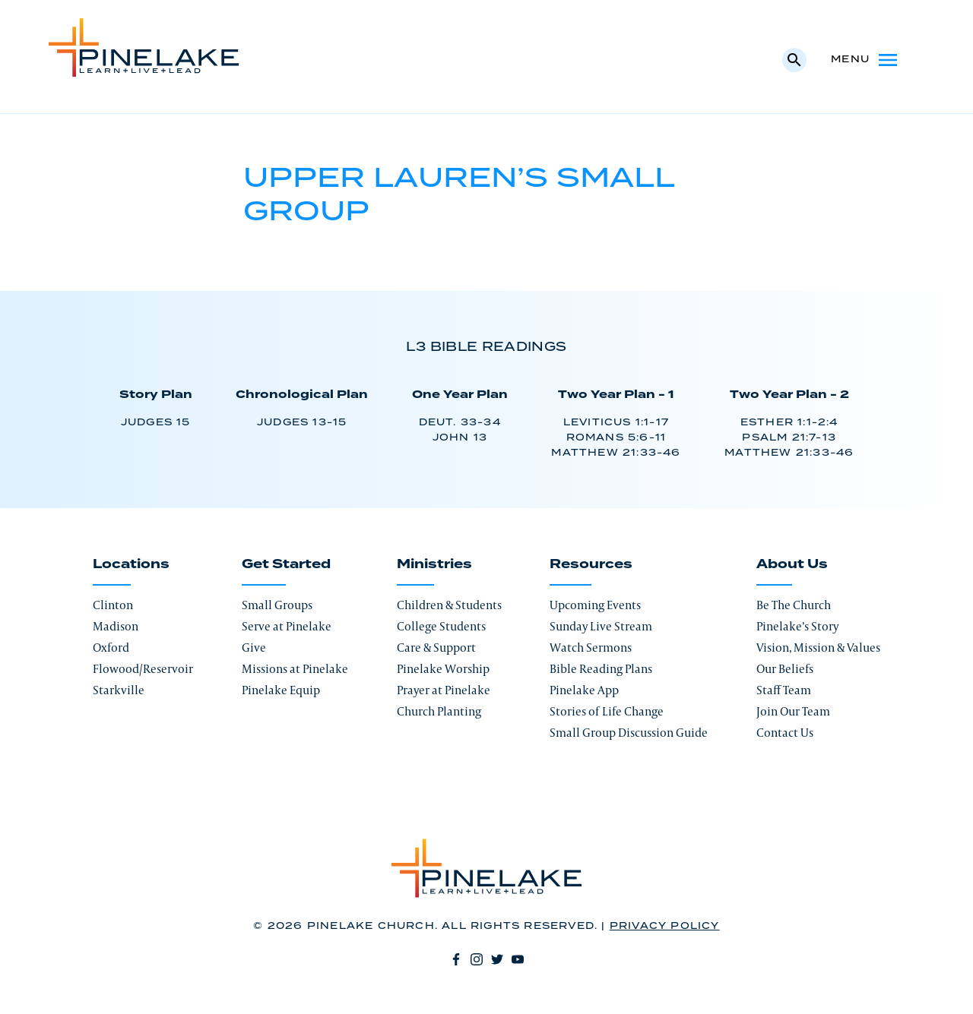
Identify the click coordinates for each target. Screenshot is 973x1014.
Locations (131, 564)
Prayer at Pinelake (443, 690)
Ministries (434, 564)
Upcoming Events (595, 605)
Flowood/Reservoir (143, 669)
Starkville (118, 690)
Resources (591, 564)
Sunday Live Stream (601, 626)
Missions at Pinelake (295, 669)
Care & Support (436, 647)
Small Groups (277, 605)
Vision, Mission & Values (818, 647)
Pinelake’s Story (797, 626)
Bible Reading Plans (601, 669)
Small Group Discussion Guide (629, 733)
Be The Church (793, 605)
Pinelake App (584, 690)
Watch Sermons (591, 647)
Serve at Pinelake (286, 626)
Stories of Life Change (607, 711)
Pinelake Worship (443, 669)
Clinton (113, 605)
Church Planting (439, 711)
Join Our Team (793, 711)
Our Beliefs (784, 669)
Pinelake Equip (281, 690)
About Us (792, 564)
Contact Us (784, 733)
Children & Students (449, 605)
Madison (115, 626)
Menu (865, 60)
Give (254, 647)
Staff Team (783, 690)
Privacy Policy (665, 926)
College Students (441, 626)
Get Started (286, 564)
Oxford (111, 647)
